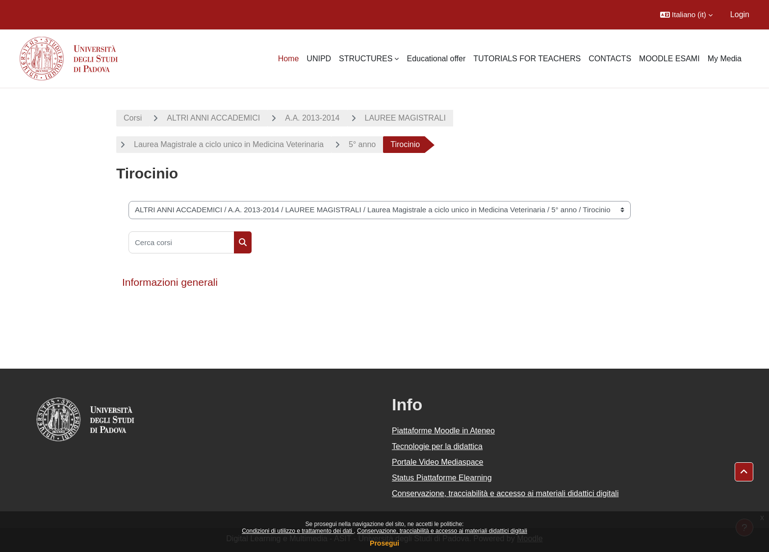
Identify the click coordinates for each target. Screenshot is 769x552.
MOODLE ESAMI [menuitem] (669, 58)
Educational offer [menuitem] (436, 58)
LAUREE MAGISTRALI (405, 118)
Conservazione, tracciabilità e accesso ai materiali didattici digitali (442, 530)
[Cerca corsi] (181, 242)
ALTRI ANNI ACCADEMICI (213, 118)
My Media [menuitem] (725, 58)
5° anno (362, 144)
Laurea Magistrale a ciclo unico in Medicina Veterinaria (229, 144)
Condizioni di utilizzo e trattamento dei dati (298, 530)
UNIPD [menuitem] (319, 58)
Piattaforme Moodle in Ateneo (443, 431)
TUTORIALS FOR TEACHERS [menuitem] (527, 58)
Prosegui (384, 543)
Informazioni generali (170, 282)
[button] (686, 14)
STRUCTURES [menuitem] (365, 58)
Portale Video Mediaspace (438, 462)
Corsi (133, 118)
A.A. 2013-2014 (312, 118)
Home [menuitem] (288, 58)
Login (739, 14)
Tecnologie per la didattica (437, 446)
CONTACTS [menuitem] (610, 58)
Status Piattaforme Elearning (442, 478)
